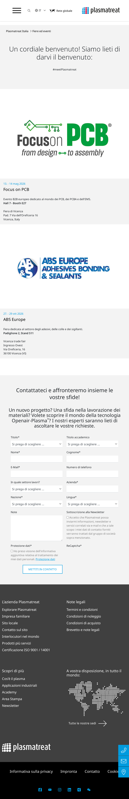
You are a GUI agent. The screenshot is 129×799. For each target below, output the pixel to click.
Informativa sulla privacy (32, 771)
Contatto (93, 771)
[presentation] (92, 555)
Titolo (15, 437)
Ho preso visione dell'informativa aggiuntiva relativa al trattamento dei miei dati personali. (34, 555)
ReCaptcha (74, 546)
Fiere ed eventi (41, 31)
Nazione (17, 497)
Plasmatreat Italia (17, 31)
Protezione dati (21, 546)
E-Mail (15, 467)
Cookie (113, 771)
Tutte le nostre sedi (88, 723)
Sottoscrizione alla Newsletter (85, 512)
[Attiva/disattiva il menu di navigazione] (17, 10)
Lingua (72, 497)
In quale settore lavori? (25, 482)
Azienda (72, 482)
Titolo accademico (78, 437)
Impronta (69, 771)
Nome (15, 452)
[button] (29, 10)
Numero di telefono (79, 467)
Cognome (73, 452)
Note (14, 512)
